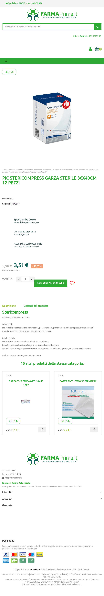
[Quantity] (25, 279)
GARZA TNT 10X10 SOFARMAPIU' (78, 381)
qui (80, 584)
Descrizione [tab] (9, 305)
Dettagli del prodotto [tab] (35, 305)
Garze (8, 375)
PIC (11, 199)
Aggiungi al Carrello (50, 283)
